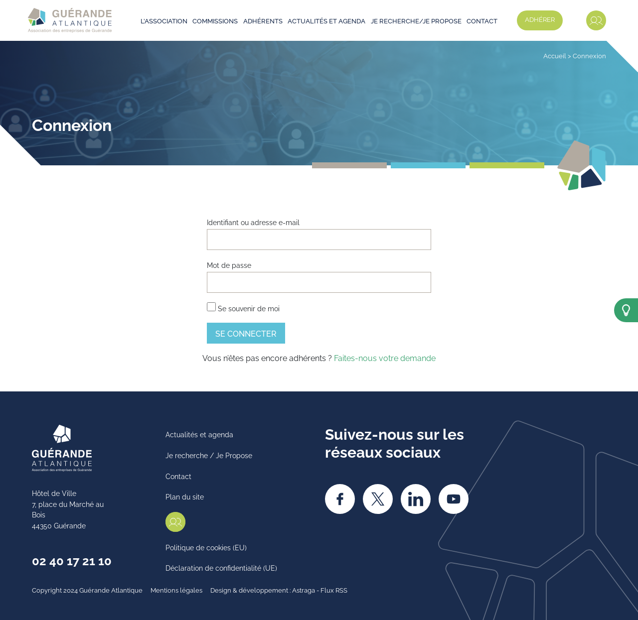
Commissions (215, 20)
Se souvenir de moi (243, 307)
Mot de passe (229, 264)
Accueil (554, 55)
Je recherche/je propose (416, 20)
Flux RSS (333, 589)
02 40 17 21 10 (72, 560)
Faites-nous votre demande (385, 357)
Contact (482, 20)
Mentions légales (176, 589)
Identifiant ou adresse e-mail (253, 222)
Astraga (303, 589)
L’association (164, 20)
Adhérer (540, 18)
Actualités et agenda (326, 20)
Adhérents (263, 20)
